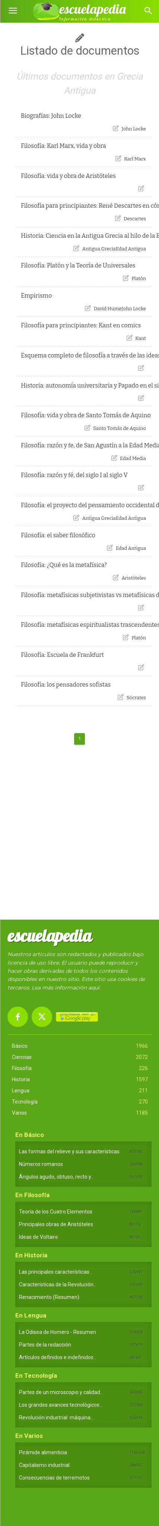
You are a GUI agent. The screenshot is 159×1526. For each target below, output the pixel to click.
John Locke (134, 129)
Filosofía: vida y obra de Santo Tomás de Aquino (86, 415)
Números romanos (41, 1164)
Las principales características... (56, 1272)
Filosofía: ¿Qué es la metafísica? (64, 564)
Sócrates (136, 697)
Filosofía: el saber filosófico (58, 535)
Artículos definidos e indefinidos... (58, 1357)
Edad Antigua (131, 249)
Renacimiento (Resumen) (49, 1297)
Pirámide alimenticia (43, 1452)
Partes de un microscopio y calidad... (61, 1392)
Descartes (135, 218)
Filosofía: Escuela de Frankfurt (62, 654)
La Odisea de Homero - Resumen (57, 1332)
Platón (139, 278)
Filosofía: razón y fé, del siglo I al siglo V (74, 475)
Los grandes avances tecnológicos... (61, 1405)
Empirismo (36, 295)
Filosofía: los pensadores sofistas (66, 684)
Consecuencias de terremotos (54, 1478)
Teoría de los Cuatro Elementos (55, 1212)
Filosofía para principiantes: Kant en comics (81, 325)
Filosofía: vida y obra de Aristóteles (68, 175)
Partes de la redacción (45, 1345)
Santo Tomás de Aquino (119, 428)
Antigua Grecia (99, 249)
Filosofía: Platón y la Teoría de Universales (78, 265)
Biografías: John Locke (51, 115)
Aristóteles (134, 578)
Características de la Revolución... (58, 1284)
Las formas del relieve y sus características (69, 1151)
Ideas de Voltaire (38, 1237)
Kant (140, 338)
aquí (93, 987)
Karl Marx (135, 159)
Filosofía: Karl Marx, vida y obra (63, 145)
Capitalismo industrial (44, 1465)
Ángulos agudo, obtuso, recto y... (56, 1177)
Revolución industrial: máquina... (56, 1417)
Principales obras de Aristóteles (56, 1224)
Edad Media (133, 458)
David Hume (108, 308)
